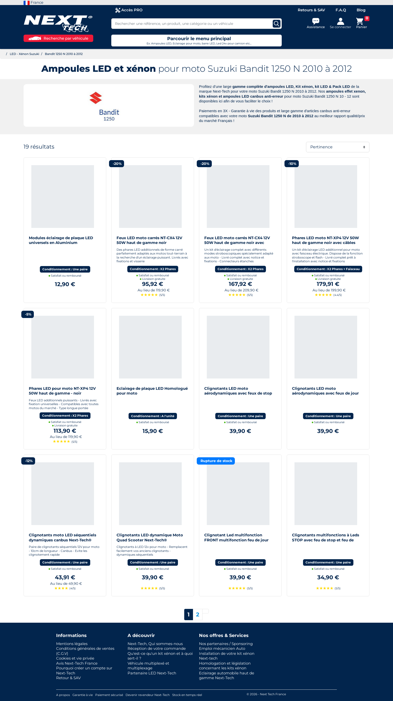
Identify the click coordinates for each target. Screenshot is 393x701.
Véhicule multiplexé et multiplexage (148, 666)
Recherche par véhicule (58, 38)
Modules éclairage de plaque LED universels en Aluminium (61, 240)
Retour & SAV (68, 677)
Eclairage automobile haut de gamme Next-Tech (226, 675)
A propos (63, 695)
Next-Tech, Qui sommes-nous (155, 643)
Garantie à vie (82, 695)
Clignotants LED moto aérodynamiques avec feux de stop (238, 391)
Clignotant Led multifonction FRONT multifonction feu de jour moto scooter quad (236, 540)
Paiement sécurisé (109, 695)
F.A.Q (341, 10)
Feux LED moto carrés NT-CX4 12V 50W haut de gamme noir (149, 240)
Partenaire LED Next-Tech (152, 673)
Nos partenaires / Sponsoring (226, 643)
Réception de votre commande (157, 648)
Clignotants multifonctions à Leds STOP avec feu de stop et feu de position (325, 540)
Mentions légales (71, 643)
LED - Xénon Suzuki (24, 54)
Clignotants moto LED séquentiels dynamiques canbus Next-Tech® (62, 537)
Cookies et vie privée (75, 658)
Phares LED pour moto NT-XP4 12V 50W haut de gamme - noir (62, 391)
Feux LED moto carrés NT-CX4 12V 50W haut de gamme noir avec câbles (237, 242)
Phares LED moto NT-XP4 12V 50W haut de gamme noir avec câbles (325, 240)
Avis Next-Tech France (76, 663)
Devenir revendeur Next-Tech (148, 695)
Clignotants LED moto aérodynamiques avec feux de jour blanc (325, 393)
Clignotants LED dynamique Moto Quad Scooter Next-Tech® (150, 537)
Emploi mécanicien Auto (222, 648)
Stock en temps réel (187, 695)
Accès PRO (129, 10)
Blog (361, 10)
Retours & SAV (311, 10)
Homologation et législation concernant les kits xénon (225, 666)
